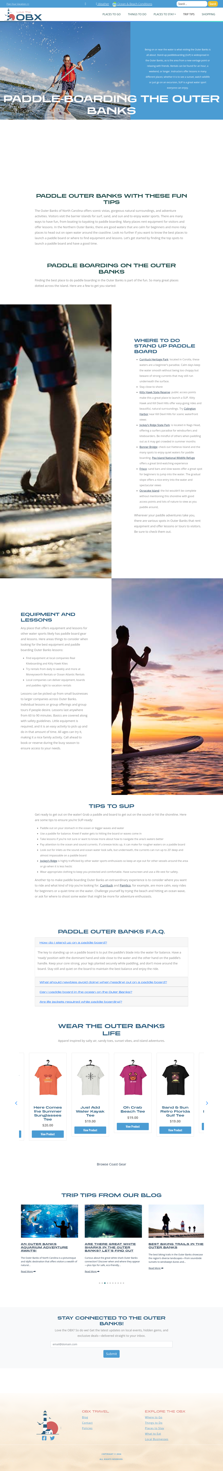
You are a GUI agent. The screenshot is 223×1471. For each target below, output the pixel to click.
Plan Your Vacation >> (17, 3)
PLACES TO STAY (164, 14)
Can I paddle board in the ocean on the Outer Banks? (86, 992)
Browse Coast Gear (111, 1164)
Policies (87, 1428)
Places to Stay (154, 1428)
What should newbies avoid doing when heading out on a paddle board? (103, 982)
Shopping (208, 14)
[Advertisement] (111, 156)
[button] (207, 1103)
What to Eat (153, 1434)
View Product (48, 1134)
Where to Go (153, 1417)
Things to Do (154, 1423)
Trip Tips (189, 14)
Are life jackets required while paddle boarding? (81, 1001)
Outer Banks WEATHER (111, 1380)
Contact (87, 1423)
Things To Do (137, 14)
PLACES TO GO (112, 14)
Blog (85, 1417)
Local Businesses (156, 1439)
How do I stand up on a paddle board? (73, 942)
